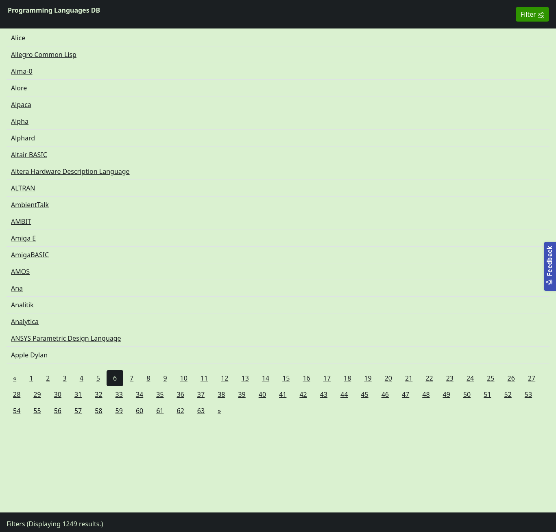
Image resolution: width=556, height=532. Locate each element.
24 (470, 378)
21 (408, 378)
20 (388, 378)
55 (37, 410)
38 (221, 394)
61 (160, 410)
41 (282, 394)
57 (78, 410)
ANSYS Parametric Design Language (66, 338)
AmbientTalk (30, 204)
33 (119, 394)
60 (139, 410)
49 (446, 394)
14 (265, 378)
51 (487, 394)
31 (78, 394)
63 (201, 410)
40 (262, 394)
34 (139, 394)
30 (57, 394)
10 (184, 378)
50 (467, 394)
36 (180, 394)
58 (98, 410)
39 (241, 394)
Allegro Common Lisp (43, 54)
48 (426, 394)
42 (303, 394)
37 (201, 394)
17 (327, 378)
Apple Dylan (29, 354)
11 (204, 378)
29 (37, 394)
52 (508, 394)
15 (286, 378)
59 (119, 410)
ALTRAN (23, 188)
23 (450, 378)
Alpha (19, 121)
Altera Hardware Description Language (70, 171)
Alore (19, 87)
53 (528, 394)
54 (16, 410)
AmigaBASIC (30, 254)
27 (531, 378)
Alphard (23, 138)
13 (245, 378)
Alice (18, 37)
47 (405, 394)
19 (367, 378)
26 (511, 378)
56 (57, 410)
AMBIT (21, 221)
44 (344, 394)
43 (323, 394)
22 (429, 378)
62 (180, 410)
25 (490, 378)
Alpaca (21, 104)
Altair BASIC (29, 154)
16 (306, 378)
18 (347, 378)
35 (160, 394)
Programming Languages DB (54, 10)
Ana (17, 288)
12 (224, 378)
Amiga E (23, 238)
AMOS (20, 271)
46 (385, 394)
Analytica (25, 321)
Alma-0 (22, 71)
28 (16, 394)
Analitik (22, 304)
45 (364, 394)
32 (98, 394)
